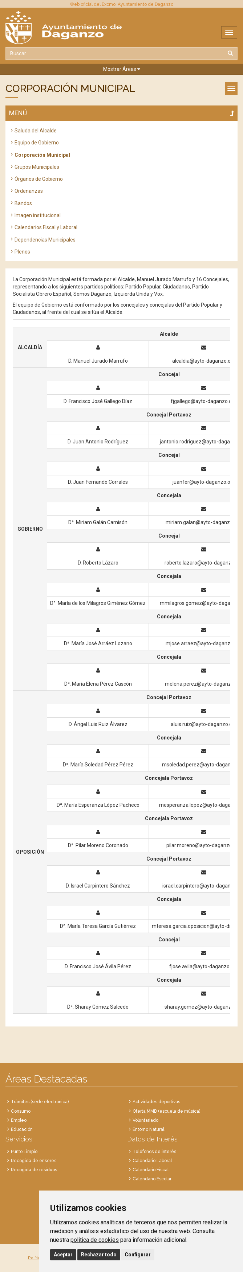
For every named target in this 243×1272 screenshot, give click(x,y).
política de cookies (94, 1239)
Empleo (19, 1120)
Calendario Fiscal (151, 1169)
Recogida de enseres (33, 1160)
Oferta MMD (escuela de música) (166, 1111)
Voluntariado (145, 1120)
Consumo (21, 1111)
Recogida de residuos (34, 1169)
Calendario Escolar (152, 1178)
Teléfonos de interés (154, 1151)
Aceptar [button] (63, 1254)
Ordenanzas (29, 191)
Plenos (22, 252)
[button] (121, 69)
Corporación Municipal (42, 155)
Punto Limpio (24, 1151)
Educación (22, 1129)
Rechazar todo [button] (99, 1254)
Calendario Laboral (152, 1160)
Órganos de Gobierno (39, 179)
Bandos (23, 203)
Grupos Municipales (37, 167)
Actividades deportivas (156, 1101)
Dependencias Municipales (45, 240)
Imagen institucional (38, 215)
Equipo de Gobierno (37, 142)
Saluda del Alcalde (36, 130)
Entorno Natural (148, 1129)
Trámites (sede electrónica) (40, 1101)
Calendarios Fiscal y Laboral (46, 227)
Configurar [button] (138, 1254)
